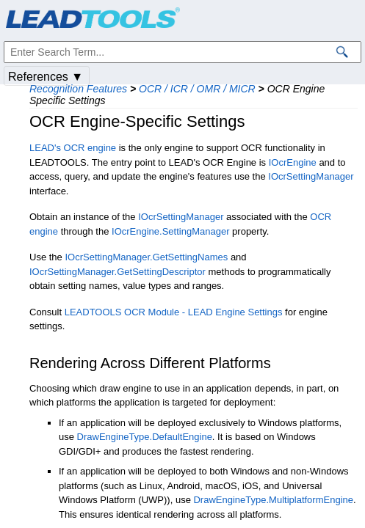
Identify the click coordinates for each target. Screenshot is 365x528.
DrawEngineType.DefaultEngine (144, 436)
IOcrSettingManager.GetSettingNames (146, 257)
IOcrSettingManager (310, 176)
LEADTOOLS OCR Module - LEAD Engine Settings (174, 312)
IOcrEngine (293, 162)
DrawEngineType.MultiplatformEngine (273, 499)
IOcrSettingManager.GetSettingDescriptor (117, 271)
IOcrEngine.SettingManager (170, 231)
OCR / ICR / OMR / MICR (197, 89)
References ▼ (45, 76)
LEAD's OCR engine (72, 147)
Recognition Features (78, 89)
